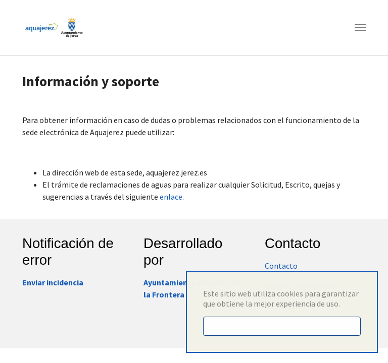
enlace (171, 197)
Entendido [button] (282, 326)
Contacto (281, 266)
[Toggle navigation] (360, 27)
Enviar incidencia (52, 282)
